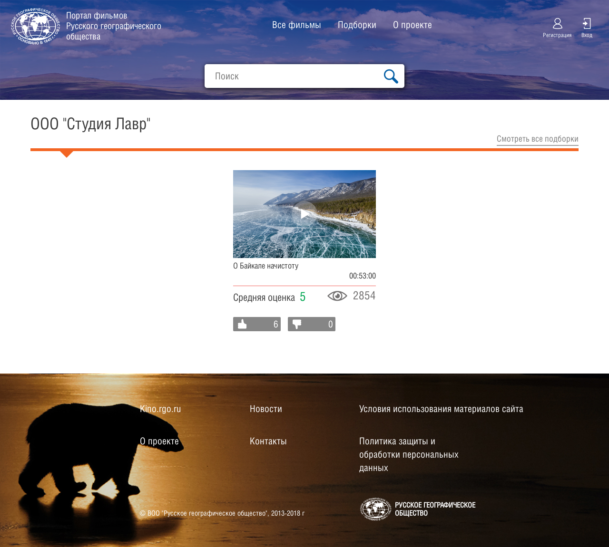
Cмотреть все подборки (538, 139)
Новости (266, 408)
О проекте (412, 24)
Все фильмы (296, 24)
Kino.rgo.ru (160, 408)
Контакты (268, 441)
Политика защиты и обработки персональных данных (409, 454)
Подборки (357, 24)
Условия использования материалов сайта (441, 408)
